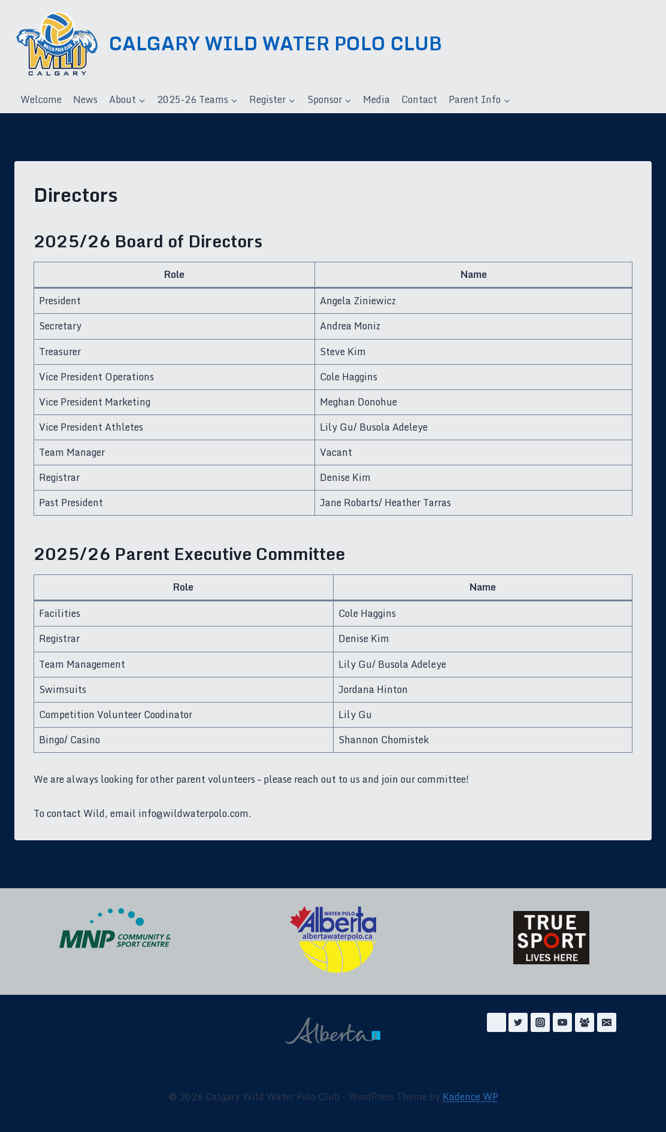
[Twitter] (518, 1022)
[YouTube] (562, 1022)
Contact (419, 99)
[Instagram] (540, 1022)
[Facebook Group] (584, 1022)
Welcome (41, 99)
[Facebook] (496, 1022)
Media (376, 99)
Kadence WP (470, 1096)
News (85, 99)
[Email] (606, 1022)
